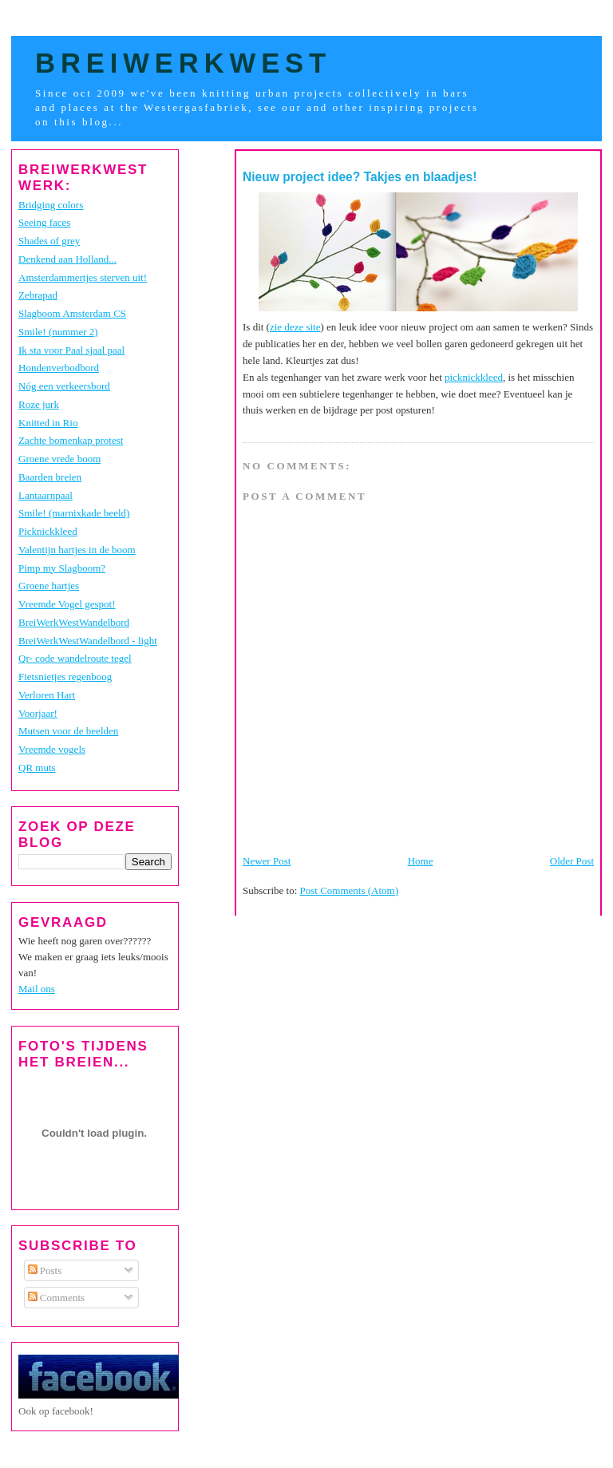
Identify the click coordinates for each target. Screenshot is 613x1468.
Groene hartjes (48, 586)
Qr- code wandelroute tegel (75, 658)
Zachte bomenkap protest (70, 440)
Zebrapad (37, 295)
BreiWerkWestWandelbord (73, 622)
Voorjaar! (37, 713)
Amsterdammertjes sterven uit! (82, 277)
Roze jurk (38, 404)
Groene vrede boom (59, 459)
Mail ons (36, 989)
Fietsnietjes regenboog (65, 677)
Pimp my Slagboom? (61, 568)
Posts (45, 1270)
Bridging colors (50, 205)
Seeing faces (44, 222)
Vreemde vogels (51, 749)
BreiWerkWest (183, 63)
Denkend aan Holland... (67, 259)
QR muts (37, 768)
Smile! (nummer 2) (58, 332)
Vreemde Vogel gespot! (67, 604)
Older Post (572, 861)
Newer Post (267, 861)
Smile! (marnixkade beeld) (73, 513)
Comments (56, 1298)
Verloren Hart (46, 695)
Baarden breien (49, 477)
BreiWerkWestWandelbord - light (87, 641)
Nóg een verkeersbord (64, 386)
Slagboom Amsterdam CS (72, 313)
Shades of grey (49, 241)
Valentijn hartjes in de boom (77, 550)
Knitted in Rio (47, 423)
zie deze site (295, 327)
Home (420, 861)
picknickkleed (474, 377)
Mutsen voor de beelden (68, 731)
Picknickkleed (47, 531)
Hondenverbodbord (58, 368)
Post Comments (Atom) (349, 890)
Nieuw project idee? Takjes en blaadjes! (360, 177)
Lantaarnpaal (45, 495)
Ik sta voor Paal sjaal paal (71, 350)
